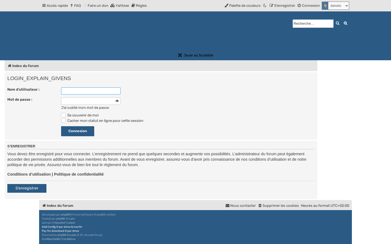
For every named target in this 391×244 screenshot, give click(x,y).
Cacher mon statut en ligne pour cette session (102, 121)
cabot (71, 222)
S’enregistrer (26, 188)
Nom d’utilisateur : (23, 89)
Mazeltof (60, 222)
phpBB (65, 214)
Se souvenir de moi (80, 115)
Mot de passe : (19, 99)
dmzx (67, 227)
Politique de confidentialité (79, 174)
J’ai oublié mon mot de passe (85, 108)
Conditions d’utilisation (29, 174)
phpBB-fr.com (65, 218)
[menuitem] (75, 5)
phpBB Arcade (67, 235)
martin (78, 227)
